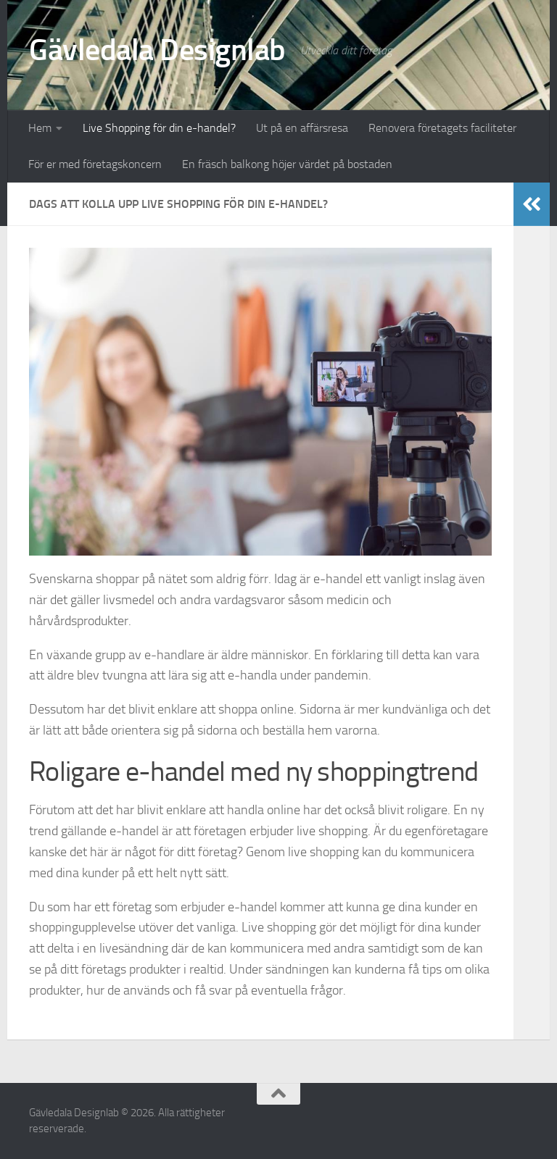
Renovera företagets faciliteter (442, 128)
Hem (39, 128)
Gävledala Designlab (157, 50)
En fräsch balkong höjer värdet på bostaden (287, 164)
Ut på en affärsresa (302, 128)
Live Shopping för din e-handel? (159, 128)
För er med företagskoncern (95, 164)
